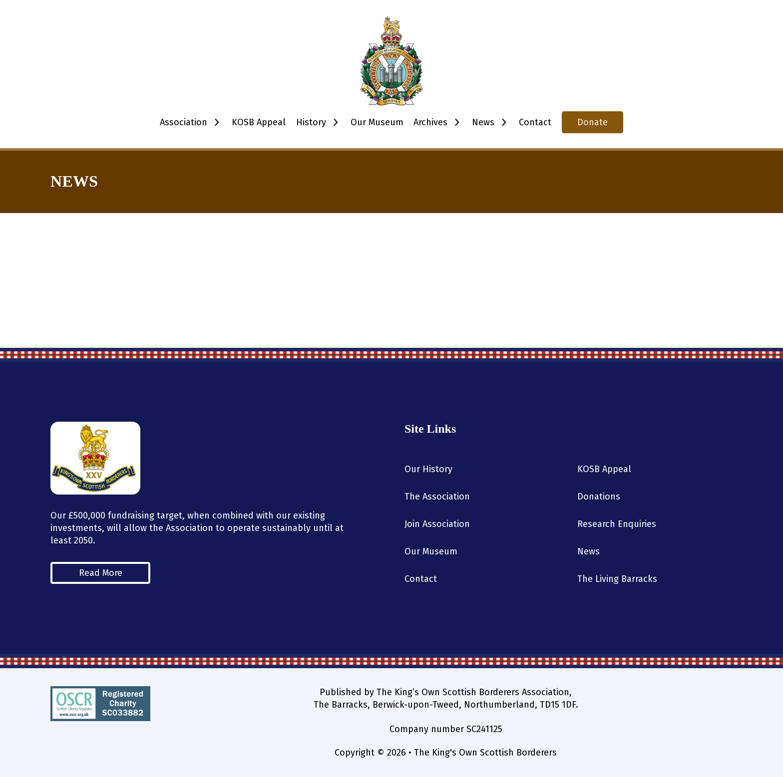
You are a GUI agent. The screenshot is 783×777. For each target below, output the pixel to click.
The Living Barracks (617, 578)
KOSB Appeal (259, 122)
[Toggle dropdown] (216, 122)
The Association (437, 496)
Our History (428, 469)
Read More (100, 572)
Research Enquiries (616, 523)
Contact (535, 122)
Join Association (437, 523)
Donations (598, 496)
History (311, 122)
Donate (592, 122)
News (588, 551)
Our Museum (377, 122)
